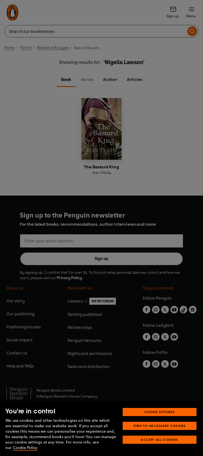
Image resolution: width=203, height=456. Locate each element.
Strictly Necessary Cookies (160, 426)
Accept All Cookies (159, 440)
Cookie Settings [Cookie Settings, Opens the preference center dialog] (159, 412)
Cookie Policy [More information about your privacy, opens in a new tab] (25, 447)
